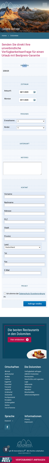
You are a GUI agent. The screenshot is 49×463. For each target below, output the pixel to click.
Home (4, 36)
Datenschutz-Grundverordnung (32, 294)
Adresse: (24, 212)
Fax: (24, 263)
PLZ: (24, 220)
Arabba (7, 377)
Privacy (27, 419)
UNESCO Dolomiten (32, 374)
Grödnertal (8, 392)
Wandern (28, 390)
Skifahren (28, 387)
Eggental (8, 382)
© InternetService (18, 451)
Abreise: (20, 100)
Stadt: (24, 229)
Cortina (7, 379)
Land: (22, 246)
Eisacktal (8, 384)
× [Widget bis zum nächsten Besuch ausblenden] (8, 447)
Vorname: (24, 195)
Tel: (24, 254)
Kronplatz (8, 400)
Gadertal (8, 390)
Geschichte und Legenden (34, 379)
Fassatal (8, 387)
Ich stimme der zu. (24, 295)
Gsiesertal (8, 395)
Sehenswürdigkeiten (32, 395)
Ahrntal (7, 371)
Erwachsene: (24, 121)
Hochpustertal (10, 397)
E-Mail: (22, 271)
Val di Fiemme (10, 408)
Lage (26, 382)
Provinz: (24, 237)
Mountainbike (29, 392)
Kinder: (24, 127)
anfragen (22, 459)
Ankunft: (20, 92)
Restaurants (29, 377)
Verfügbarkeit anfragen (33, 371)
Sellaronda (28, 384)
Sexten (7, 405)
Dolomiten (14, 36)
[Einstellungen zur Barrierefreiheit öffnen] (6, 449)
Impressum (29, 422)
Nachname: (24, 204)
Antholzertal (9, 374)
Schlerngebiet (10, 402)
